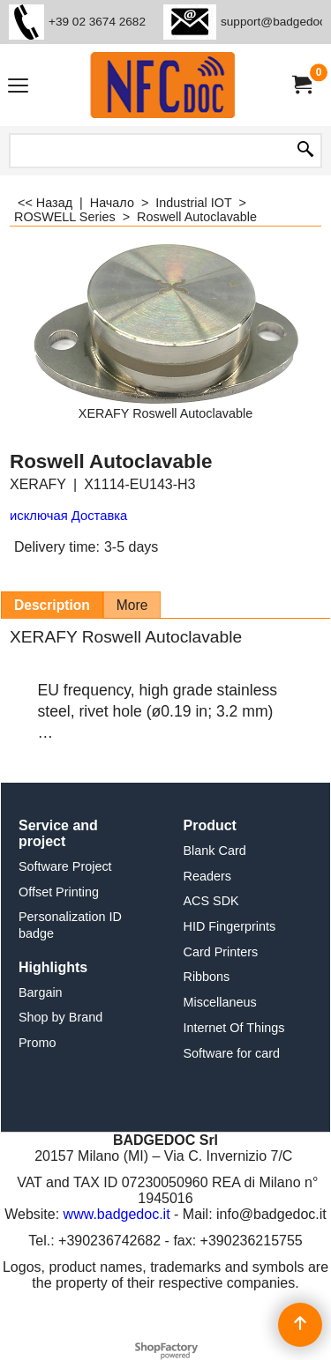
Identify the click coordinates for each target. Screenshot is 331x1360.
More (132, 605)
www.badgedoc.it (117, 1214)
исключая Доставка (68, 516)
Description (52, 605)
